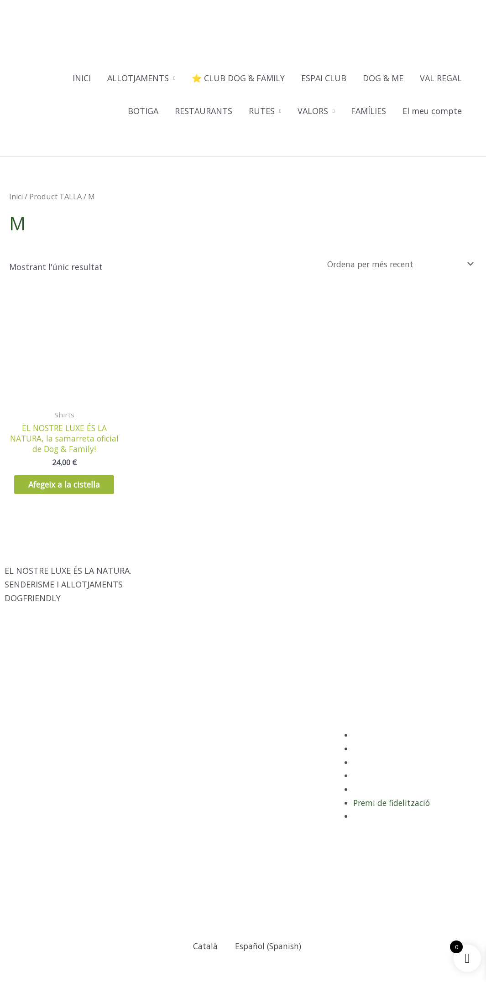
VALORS (313, 111)
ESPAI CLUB (323, 78)
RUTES (262, 111)
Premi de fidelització (393, 814)
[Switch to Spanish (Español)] (264, 958)
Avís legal (371, 774)
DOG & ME (383, 78)
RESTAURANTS (203, 111)
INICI (82, 78)
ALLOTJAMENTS (138, 78)
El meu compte (432, 111)
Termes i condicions (392, 800)
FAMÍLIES (368, 111)
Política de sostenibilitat (401, 760)
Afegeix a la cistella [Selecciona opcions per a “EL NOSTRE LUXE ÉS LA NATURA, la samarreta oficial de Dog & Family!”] (64, 490)
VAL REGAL (441, 78)
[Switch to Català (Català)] (200, 958)
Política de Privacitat (393, 746)
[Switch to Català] (40, 142)
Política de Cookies (390, 787)
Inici (16, 197)
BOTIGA (143, 111)
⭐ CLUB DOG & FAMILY (238, 78)
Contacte (371, 827)
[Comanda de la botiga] (395, 263)
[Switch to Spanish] (58, 142)
